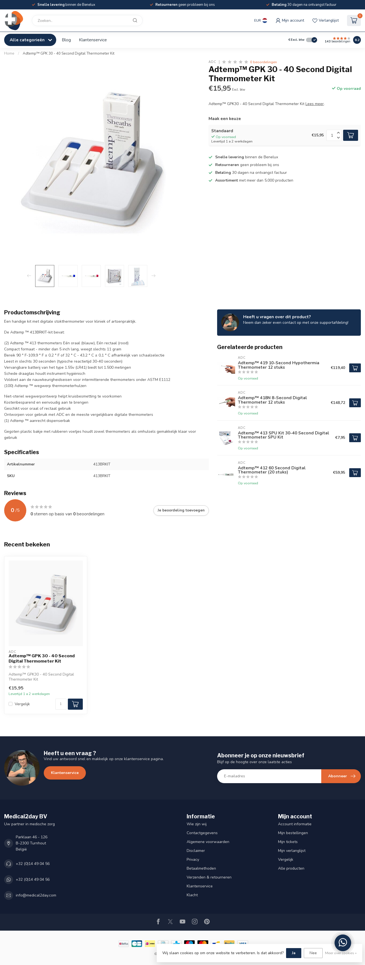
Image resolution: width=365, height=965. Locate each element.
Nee (313, 953)
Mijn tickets (288, 841)
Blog (66, 40)
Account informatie (295, 824)
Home (9, 53)
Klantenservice (93, 40)
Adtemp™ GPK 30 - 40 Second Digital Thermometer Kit (68, 53)
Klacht (192, 895)
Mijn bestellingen (293, 833)
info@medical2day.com (36, 895)
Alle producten (291, 868)
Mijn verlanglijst (291, 850)
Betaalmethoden (201, 868)
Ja (293, 953)
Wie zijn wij (197, 824)
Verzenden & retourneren (209, 877)
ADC (212, 61)
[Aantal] (60, 704)
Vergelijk (22, 704)
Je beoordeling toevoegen (181, 510)
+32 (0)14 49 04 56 (33, 863)
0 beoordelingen (263, 62)
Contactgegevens (202, 833)
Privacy (193, 859)
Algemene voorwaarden (208, 841)
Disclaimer (196, 850)
